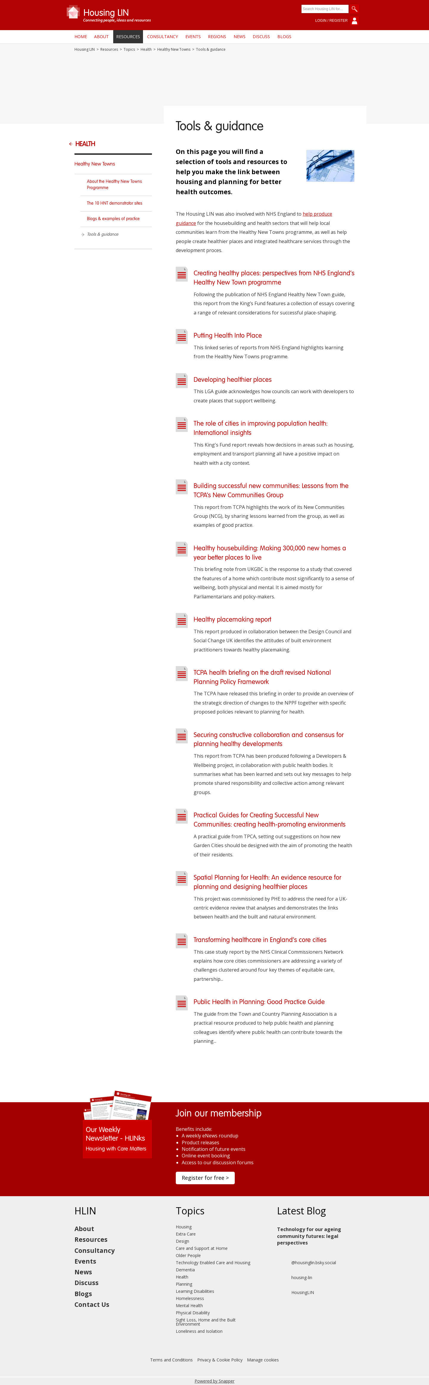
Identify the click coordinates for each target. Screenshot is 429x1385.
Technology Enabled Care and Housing (213, 1262)
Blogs (284, 36)
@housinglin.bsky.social (306, 1263)
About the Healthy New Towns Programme (114, 185)
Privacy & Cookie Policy (220, 1360)
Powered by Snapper (214, 1381)
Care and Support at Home (202, 1248)
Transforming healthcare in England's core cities (260, 940)
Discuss (261, 36)
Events (193, 36)
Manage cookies (263, 1360)
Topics (129, 49)
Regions (217, 36)
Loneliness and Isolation (199, 1331)
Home (80, 36)
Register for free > (205, 1177)
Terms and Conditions (171, 1360)
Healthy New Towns (173, 49)
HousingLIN (295, 1292)
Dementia (185, 1270)
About (101, 36)
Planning (184, 1284)
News (239, 36)
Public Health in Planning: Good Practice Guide (259, 1002)
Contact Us (91, 1304)
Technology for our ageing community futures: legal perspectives (309, 1236)
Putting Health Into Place (228, 336)
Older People (188, 1255)
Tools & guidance (102, 234)
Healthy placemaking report (232, 620)
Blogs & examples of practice (113, 219)
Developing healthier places (233, 380)
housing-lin (294, 1277)
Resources (128, 36)
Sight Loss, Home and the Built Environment (206, 1322)
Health (146, 49)
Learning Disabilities (195, 1291)
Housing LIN (84, 49)
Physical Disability (193, 1312)
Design (182, 1241)
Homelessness (190, 1298)
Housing (184, 1227)
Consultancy (162, 36)
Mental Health (189, 1305)
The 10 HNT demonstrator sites (114, 203)
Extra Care (186, 1234)
